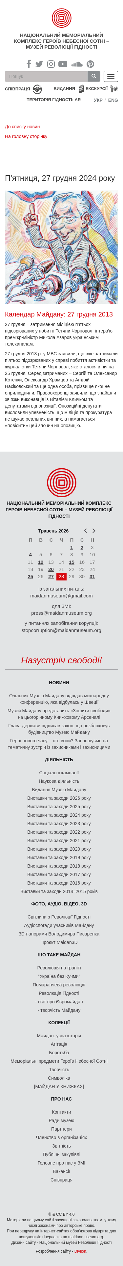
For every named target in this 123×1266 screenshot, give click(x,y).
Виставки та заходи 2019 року (59, 857)
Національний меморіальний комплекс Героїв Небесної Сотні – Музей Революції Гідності (61, 41)
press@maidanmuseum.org (61, 613)
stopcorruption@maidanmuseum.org (61, 630)
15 (71, 562)
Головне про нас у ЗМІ (61, 1163)
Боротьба (59, 1052)
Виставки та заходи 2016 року (59, 883)
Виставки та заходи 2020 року (59, 849)
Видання (64, 88)
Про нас (61, 1099)
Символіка (59, 1078)
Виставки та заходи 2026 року (59, 798)
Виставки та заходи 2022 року (59, 832)
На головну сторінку (26, 136)
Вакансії (61, 1171)
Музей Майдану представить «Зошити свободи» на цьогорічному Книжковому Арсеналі (59, 714)
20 (51, 569)
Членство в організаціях (61, 1137)
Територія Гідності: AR (54, 99)
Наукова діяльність (59, 781)
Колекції (59, 1022)
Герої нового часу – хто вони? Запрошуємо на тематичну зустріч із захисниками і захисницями (59, 744)
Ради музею (61, 1120)
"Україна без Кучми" (59, 976)
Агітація (59, 1044)
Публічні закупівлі (61, 1154)
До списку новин (22, 126)
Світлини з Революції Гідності (59, 916)
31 (92, 576)
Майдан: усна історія (59, 1035)
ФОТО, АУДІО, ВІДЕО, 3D (59, 903)
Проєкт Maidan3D (58, 942)
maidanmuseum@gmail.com (61, 595)
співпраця (17, 88)
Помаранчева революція (59, 984)
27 (51, 576)
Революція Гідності (59, 993)
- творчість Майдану (59, 1010)
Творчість (59, 1069)
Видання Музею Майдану (59, 789)
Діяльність (59, 759)
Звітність (61, 1146)
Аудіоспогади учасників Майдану (59, 925)
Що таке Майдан (59, 954)
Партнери (61, 1129)
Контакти (61, 1112)
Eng (113, 100)
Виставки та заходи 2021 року (59, 840)
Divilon (80, 1251)
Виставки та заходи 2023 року (59, 823)
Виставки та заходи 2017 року (59, 874)
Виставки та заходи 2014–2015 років (59, 891)
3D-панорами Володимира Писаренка (59, 933)
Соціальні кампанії (59, 772)
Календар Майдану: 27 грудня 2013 (59, 314)
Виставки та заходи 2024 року (59, 815)
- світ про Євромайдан (59, 1001)
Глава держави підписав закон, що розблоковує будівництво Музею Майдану (59, 729)
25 (30, 576)
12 (41, 562)
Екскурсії (97, 88)
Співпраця (61, 1179)
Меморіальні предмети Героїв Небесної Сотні (59, 1061)
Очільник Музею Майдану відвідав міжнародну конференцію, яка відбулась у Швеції (59, 699)
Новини (59, 682)
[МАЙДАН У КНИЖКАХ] (59, 1086)
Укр (98, 100)
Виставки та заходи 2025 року (59, 806)
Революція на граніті (59, 967)
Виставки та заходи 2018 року (59, 866)
